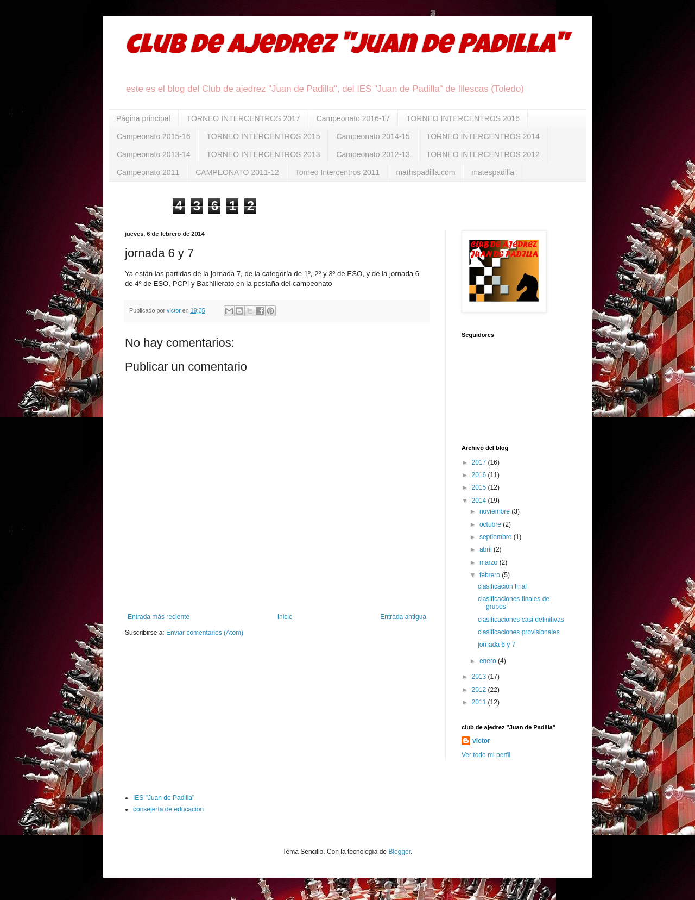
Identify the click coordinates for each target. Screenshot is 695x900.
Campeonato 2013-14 (153, 154)
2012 (480, 689)
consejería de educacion (168, 809)
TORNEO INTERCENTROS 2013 (263, 154)
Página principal (143, 118)
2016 (480, 475)
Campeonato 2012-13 (372, 154)
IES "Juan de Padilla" (163, 798)
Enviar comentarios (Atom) (204, 632)
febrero (490, 575)
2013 (480, 676)
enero (488, 661)
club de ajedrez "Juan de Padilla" (346, 47)
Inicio (285, 617)
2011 (480, 702)
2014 (480, 500)
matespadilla (492, 172)
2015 (480, 487)
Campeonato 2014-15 (372, 136)
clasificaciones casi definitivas (521, 619)
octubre (491, 524)
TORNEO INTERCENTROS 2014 (483, 136)
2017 (480, 462)
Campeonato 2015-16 (153, 136)
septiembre (496, 537)
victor (481, 741)
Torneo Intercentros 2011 (337, 172)
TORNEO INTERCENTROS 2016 (463, 118)
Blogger (399, 851)
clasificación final (502, 586)
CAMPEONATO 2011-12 (237, 172)
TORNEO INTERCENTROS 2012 (483, 154)
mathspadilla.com (425, 172)
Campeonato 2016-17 (353, 118)
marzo (489, 562)
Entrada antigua (403, 617)
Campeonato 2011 (148, 172)
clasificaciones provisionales (519, 632)
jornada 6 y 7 (496, 644)
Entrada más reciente (158, 617)
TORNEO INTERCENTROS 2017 (243, 118)
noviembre (495, 511)
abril (486, 549)
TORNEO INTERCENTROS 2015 (263, 136)
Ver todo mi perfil (486, 755)
